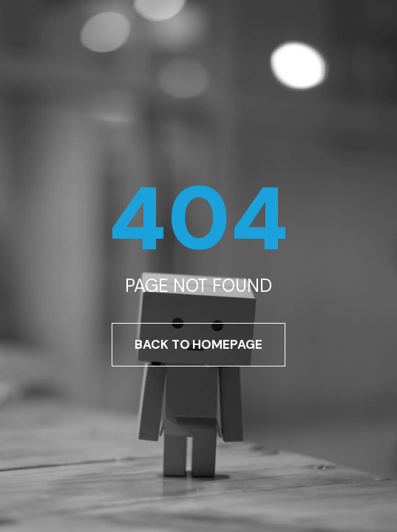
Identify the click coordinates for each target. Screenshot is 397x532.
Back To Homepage (198, 344)
